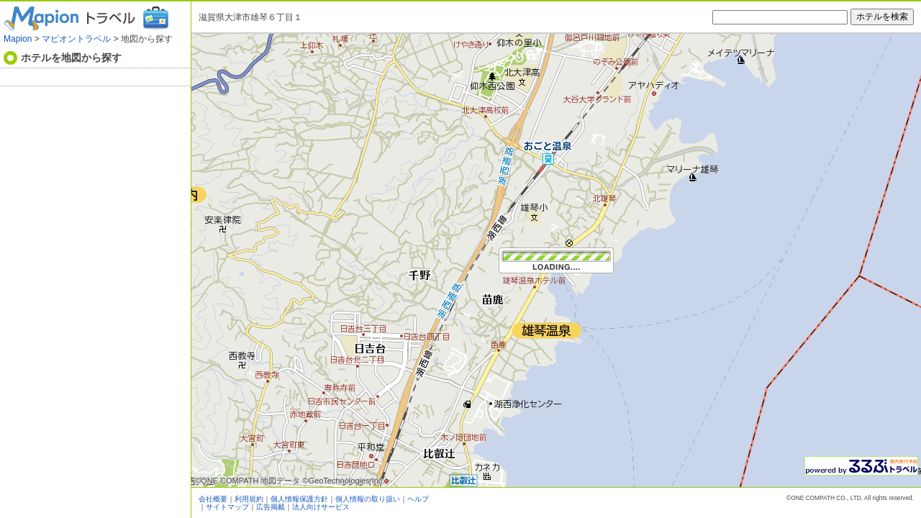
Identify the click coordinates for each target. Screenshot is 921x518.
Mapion (18, 39)
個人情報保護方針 (299, 499)
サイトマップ (227, 507)
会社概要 (213, 499)
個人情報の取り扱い (367, 499)
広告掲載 (270, 507)
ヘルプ (418, 499)
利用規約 (249, 499)
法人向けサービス (321, 507)
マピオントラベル (76, 39)
